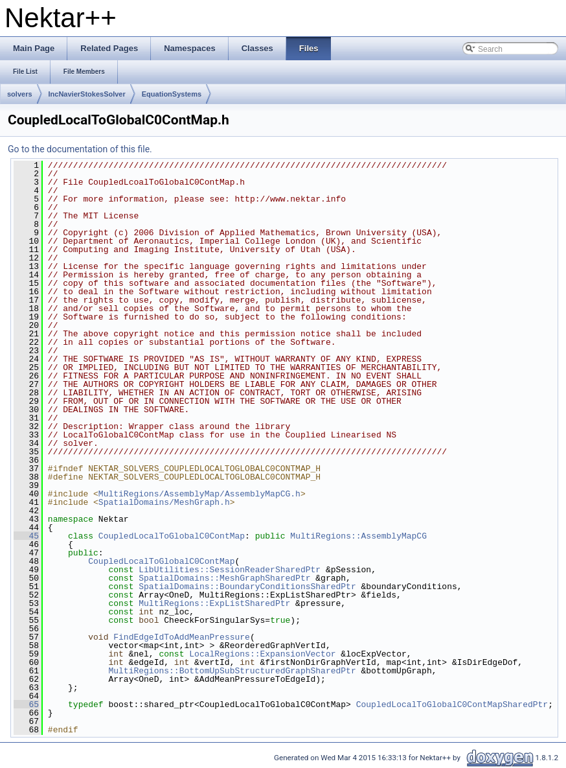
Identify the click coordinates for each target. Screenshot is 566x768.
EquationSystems (171, 94)
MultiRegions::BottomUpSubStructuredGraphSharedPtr (232, 671)
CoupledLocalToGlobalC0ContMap (171, 536)
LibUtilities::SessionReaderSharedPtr (230, 570)
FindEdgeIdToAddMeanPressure (181, 637)
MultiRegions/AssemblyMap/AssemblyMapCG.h (199, 494)
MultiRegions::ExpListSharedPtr (214, 603)
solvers (19, 94)
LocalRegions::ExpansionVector (262, 654)
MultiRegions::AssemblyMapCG (358, 536)
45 (26, 536)
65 (26, 704)
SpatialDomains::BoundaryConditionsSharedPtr (247, 586)
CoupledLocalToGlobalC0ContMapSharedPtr (452, 704)
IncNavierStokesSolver (87, 94)
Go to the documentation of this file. (80, 149)
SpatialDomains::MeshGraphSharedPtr (224, 578)
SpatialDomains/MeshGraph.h (164, 502)
